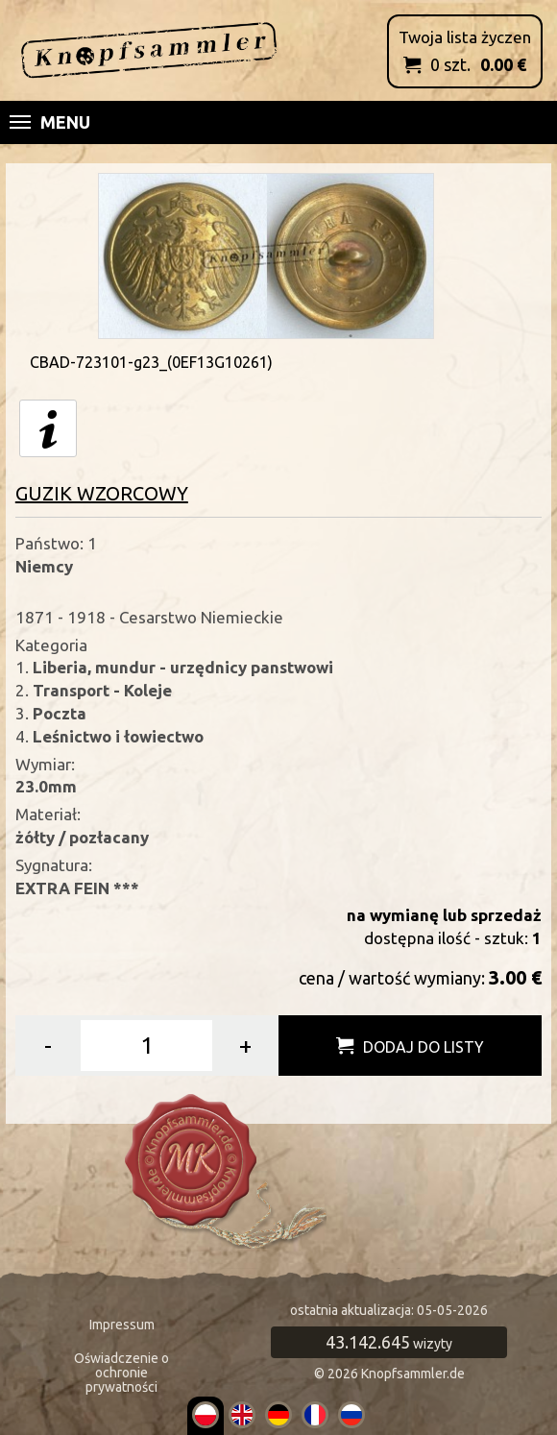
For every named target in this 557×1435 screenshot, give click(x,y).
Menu (50, 122)
